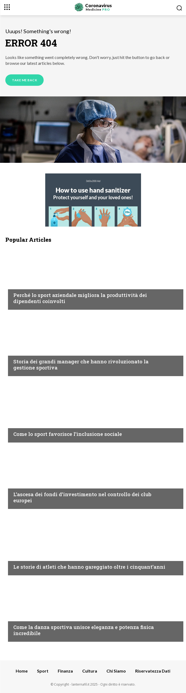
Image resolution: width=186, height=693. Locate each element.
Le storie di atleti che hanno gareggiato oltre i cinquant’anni (89, 566)
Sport (19, 285)
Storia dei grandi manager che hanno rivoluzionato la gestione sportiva (80, 364)
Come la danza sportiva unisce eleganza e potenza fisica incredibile (83, 630)
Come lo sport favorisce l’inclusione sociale (67, 434)
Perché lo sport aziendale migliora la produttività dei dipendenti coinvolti (80, 298)
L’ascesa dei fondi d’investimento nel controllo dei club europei (82, 497)
